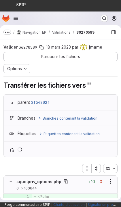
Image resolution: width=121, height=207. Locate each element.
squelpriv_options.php (38, 181)
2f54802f (40, 102)
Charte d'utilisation (69, 204)
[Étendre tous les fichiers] (86, 168)
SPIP (16, 4)
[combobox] (110, 168)
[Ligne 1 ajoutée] (24, 197)
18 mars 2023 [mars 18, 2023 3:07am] (58, 47)
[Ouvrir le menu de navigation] (15, 18)
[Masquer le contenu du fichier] (10, 181)
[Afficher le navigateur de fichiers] (113, 32)
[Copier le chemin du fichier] (66, 181)
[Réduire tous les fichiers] (96, 168)
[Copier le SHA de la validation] (41, 47)
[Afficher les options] (110, 181)
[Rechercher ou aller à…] (104, 18)
